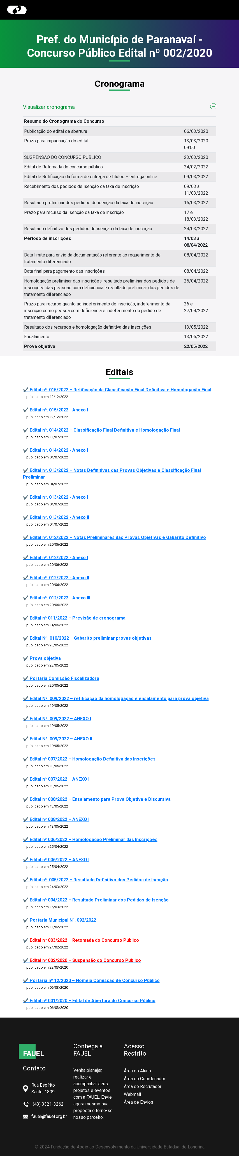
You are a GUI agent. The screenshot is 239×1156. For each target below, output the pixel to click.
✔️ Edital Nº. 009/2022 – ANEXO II (57, 738)
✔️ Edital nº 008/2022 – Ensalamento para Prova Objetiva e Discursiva (97, 799)
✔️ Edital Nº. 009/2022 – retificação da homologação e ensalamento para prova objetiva (116, 698)
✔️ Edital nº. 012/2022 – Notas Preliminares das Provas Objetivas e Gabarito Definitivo (114, 537)
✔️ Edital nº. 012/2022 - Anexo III (56, 598)
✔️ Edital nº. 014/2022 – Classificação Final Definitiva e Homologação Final (101, 430)
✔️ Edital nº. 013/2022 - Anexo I (55, 497)
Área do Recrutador (142, 1086)
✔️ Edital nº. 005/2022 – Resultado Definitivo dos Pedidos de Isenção (95, 879)
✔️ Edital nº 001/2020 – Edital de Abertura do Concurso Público (89, 1000)
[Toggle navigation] (224, 9)
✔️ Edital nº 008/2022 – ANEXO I (56, 819)
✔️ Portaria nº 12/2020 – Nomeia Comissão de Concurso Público (91, 980)
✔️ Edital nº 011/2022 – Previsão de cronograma (74, 618)
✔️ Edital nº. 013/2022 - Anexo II (56, 517)
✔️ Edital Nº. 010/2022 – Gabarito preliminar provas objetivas (87, 638)
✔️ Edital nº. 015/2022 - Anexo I (55, 410)
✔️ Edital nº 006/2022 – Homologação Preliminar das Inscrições (90, 839)
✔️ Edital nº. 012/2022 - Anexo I (55, 557)
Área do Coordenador (144, 1078)
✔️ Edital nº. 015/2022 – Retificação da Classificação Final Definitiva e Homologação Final (117, 389)
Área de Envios (138, 1102)
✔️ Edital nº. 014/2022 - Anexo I (55, 450)
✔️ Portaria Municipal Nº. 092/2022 (59, 920)
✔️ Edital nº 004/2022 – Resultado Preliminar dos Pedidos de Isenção (96, 900)
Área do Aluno (137, 1070)
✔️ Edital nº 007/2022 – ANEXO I (56, 779)
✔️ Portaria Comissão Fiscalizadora (61, 678)
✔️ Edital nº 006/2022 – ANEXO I (56, 859)
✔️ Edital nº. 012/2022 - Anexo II (56, 577)
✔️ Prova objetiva (42, 658)
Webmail (132, 1094)
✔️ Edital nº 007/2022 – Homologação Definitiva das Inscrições (89, 759)
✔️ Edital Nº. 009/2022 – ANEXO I (57, 718)
